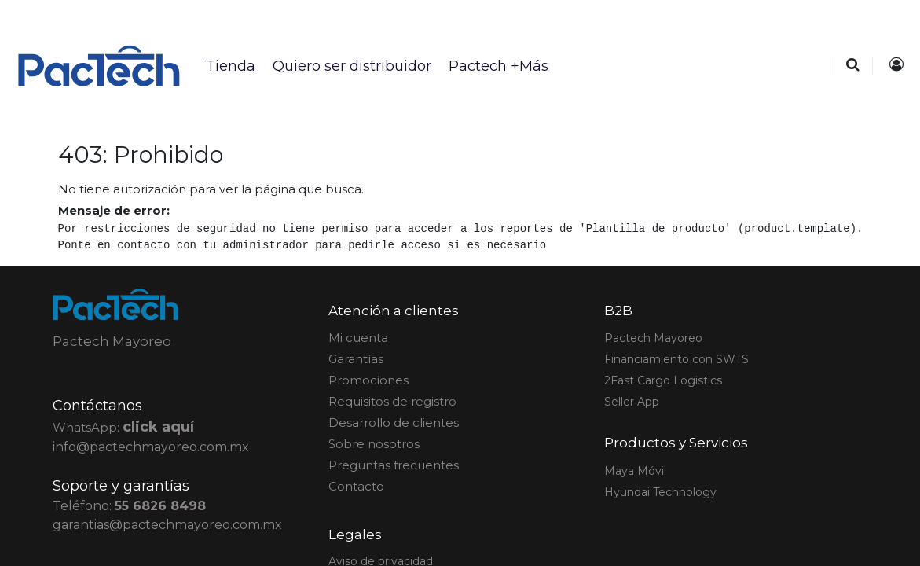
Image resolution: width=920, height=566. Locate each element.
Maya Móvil (635, 471)
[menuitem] (229, 66)
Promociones (368, 380)
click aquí (158, 427)
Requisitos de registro (392, 401)
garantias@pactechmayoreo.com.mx (167, 524)
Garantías (355, 358)
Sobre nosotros (374, 443)
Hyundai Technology (660, 492)
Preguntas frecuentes (393, 465)
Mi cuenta (358, 337)
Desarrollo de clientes (393, 422)
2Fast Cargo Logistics (663, 380)
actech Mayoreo (653, 338)
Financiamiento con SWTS (676, 359)
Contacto (356, 486)
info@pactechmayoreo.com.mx (151, 446)
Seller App (631, 402)
